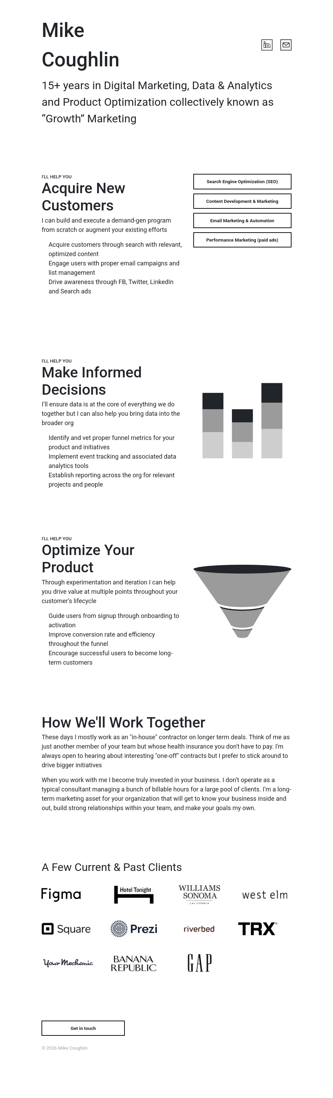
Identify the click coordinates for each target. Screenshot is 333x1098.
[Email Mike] (286, 44)
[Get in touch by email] (83, 1028)
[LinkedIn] (266, 44)
